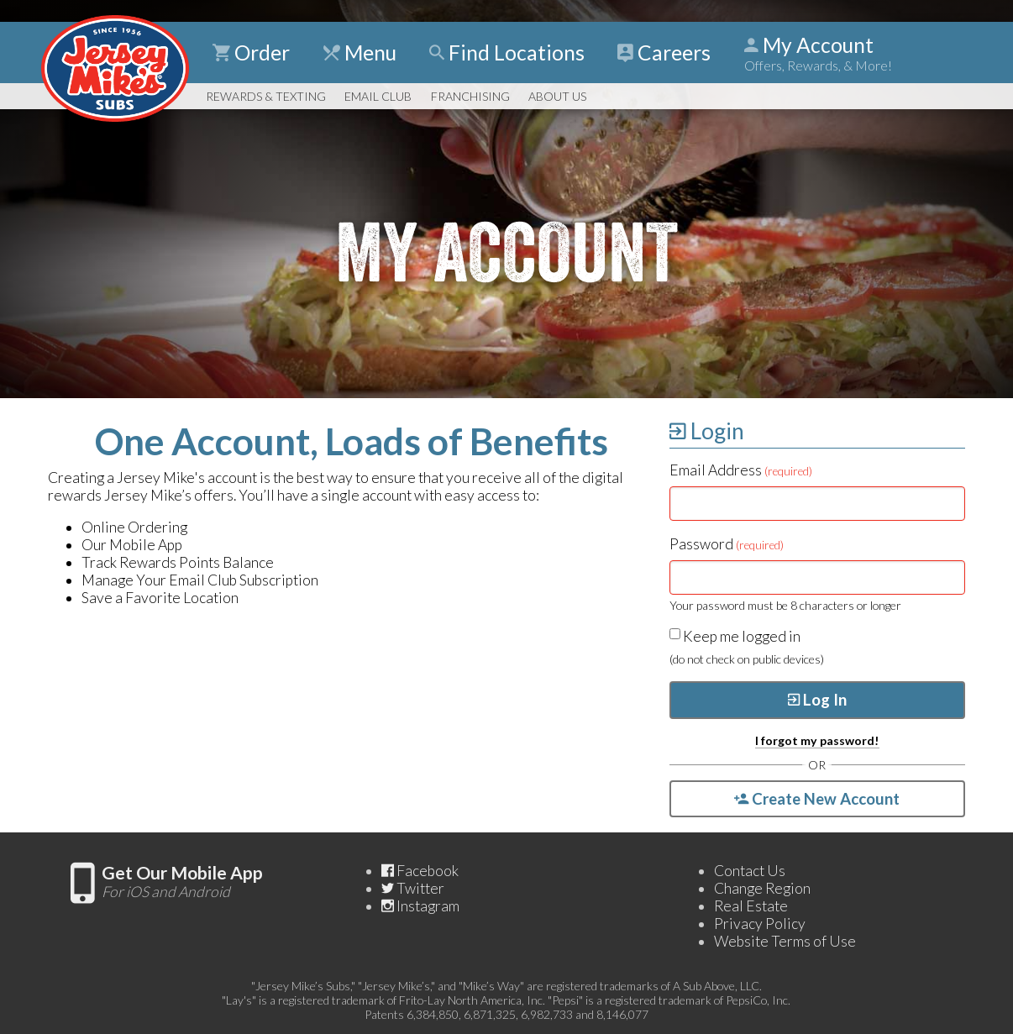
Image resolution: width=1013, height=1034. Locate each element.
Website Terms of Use (785, 941)
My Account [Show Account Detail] (818, 53)
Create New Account (817, 799)
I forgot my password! (817, 740)
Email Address (740, 470)
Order (251, 52)
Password (726, 544)
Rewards (266, 96)
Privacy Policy (760, 923)
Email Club (378, 96)
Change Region (762, 888)
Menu (359, 52)
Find (507, 52)
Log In (817, 699)
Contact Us (749, 870)
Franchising (470, 96)
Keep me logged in (734, 636)
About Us (557, 96)
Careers (664, 52)
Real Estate (751, 906)
